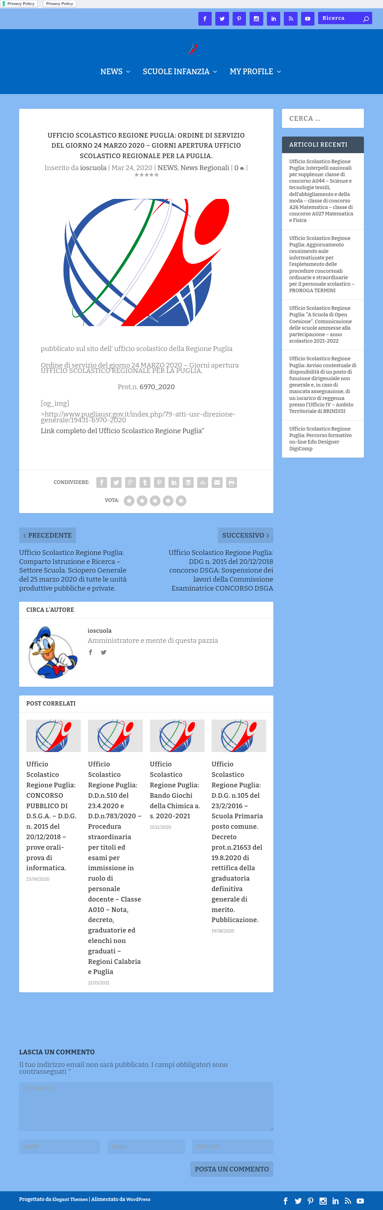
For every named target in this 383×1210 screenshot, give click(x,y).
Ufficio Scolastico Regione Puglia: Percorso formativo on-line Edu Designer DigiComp (320, 439)
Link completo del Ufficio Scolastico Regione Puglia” (122, 431)
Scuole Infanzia (176, 73)
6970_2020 (157, 387)
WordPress (138, 1199)
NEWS (111, 73)
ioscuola (93, 168)
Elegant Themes (70, 1199)
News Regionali (204, 168)
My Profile (251, 73)
